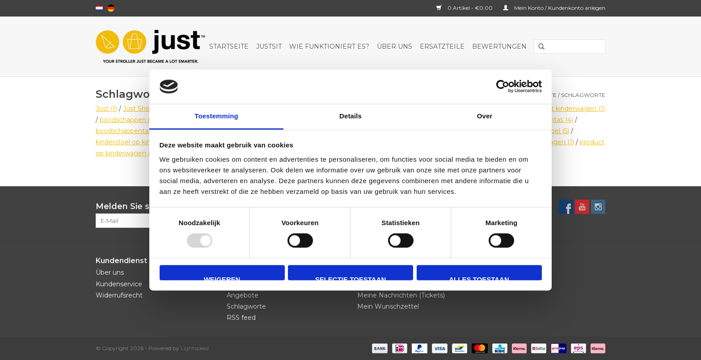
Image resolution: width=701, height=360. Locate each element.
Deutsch (110, 8)
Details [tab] (350, 116)
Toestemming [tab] (216, 116)
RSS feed (241, 318)
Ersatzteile (442, 46)
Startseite (229, 46)
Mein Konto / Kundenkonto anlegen (554, 7)
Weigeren (222, 278)
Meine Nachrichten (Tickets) (401, 295)
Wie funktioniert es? (329, 46)
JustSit (269, 46)
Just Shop (142, 109)
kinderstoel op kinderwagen (144, 142)
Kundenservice (119, 284)
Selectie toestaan (350, 278)
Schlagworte (583, 95)
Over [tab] (485, 116)
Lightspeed (195, 348)
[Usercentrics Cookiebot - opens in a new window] (503, 86)
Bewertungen (499, 46)
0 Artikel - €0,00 (465, 7)
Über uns (394, 46)
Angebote (242, 295)
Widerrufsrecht (119, 295)
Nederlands (99, 8)
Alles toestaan (479, 278)
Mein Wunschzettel (388, 306)
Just (106, 109)
